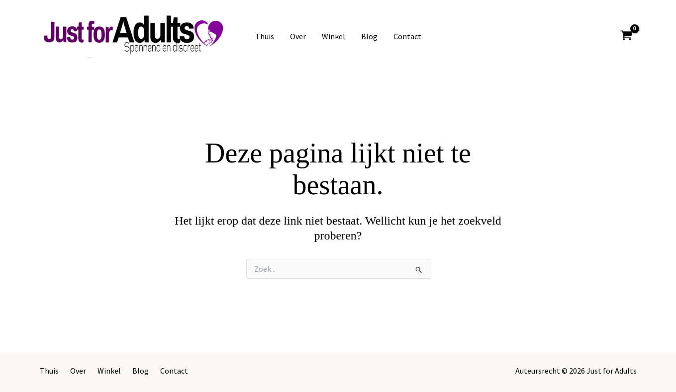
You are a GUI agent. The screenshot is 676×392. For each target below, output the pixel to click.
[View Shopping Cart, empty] (626, 36)
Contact (407, 36)
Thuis (264, 36)
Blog (369, 36)
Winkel (333, 36)
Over (298, 36)
